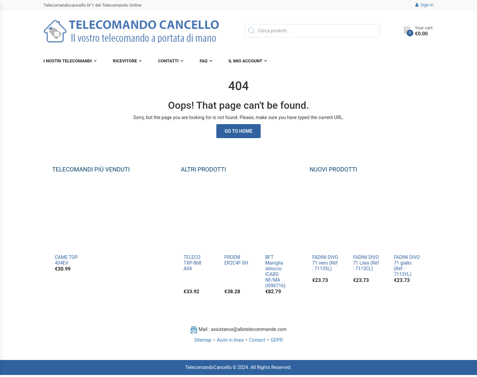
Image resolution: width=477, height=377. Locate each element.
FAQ (204, 60)
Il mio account (246, 60)
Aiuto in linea (230, 342)
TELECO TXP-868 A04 (192, 263)
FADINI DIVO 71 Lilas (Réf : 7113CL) (366, 263)
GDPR (277, 342)
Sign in (424, 4)
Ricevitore (125, 60)
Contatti (168, 60)
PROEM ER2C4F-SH (236, 260)
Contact (257, 342)
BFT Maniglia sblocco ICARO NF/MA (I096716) (275, 271)
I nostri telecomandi (68, 60)
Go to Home (239, 131)
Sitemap (202, 342)
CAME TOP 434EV (66, 260)
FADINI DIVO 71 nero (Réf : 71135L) (325, 263)
